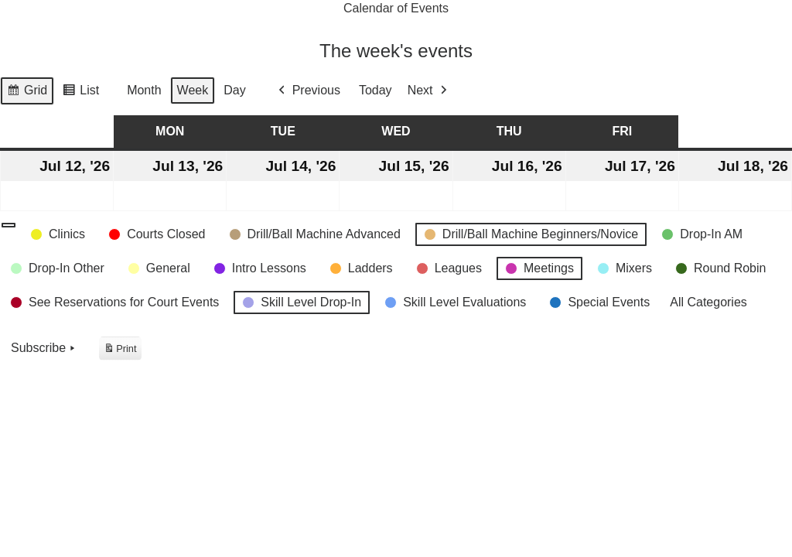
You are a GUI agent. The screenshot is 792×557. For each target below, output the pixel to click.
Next (429, 90)
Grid (26, 92)
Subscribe (44, 349)
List (80, 92)
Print (120, 350)
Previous (307, 90)
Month (144, 90)
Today (375, 90)
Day (234, 90)
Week (193, 90)
